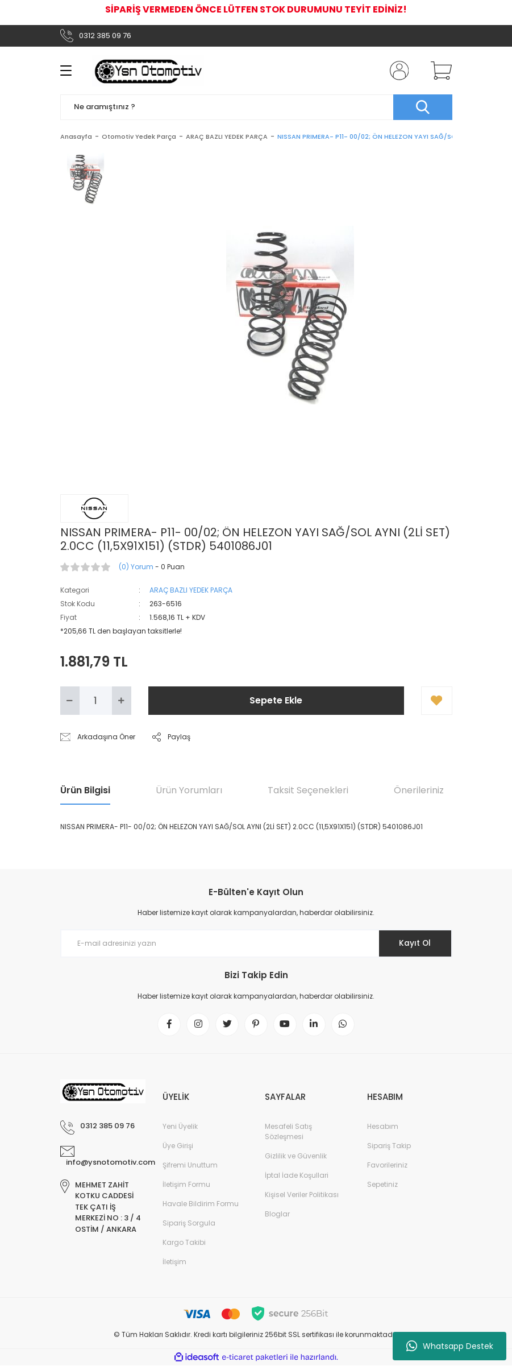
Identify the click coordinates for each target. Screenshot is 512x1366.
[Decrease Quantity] (70, 700)
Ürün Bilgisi (85, 790)
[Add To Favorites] (436, 700)
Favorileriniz (387, 1165)
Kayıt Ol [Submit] (414, 943)
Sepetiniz (382, 1185)
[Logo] (148, 70)
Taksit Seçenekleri (308, 790)
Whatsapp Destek (449, 1346)
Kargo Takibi (184, 1243)
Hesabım (382, 1127)
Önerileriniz (419, 790)
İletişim (174, 1262)
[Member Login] (397, 70)
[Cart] (439, 70)
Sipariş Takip (389, 1146)
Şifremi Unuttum (190, 1165)
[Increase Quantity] (121, 700)
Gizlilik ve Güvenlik (296, 1156)
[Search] (256, 107)
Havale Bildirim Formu (201, 1204)
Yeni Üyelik (180, 1127)
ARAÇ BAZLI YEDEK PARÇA (190, 590)
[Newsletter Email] (256, 943)
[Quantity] (96, 700)
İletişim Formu (186, 1185)
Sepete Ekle (275, 700)
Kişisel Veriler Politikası (302, 1195)
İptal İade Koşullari (296, 1176)
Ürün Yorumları (189, 790)
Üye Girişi (178, 1146)
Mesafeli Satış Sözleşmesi (288, 1132)
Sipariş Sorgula (189, 1223)
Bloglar (277, 1214)
